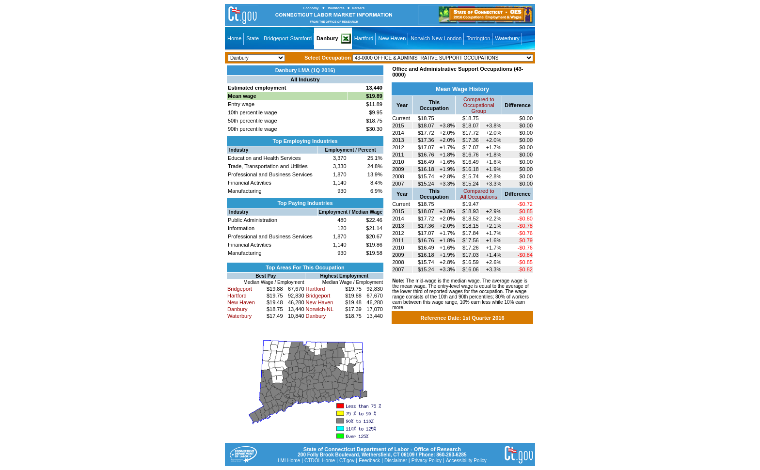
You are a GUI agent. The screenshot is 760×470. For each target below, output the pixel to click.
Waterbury (507, 38)
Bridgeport (239, 289)
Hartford (364, 38)
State (252, 38)
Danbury (327, 38)
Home (234, 38)
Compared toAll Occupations (478, 194)
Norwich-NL (319, 309)
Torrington (478, 38)
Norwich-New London (436, 38)
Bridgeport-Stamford (288, 38)
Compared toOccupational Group (478, 105)
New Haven (392, 38)
